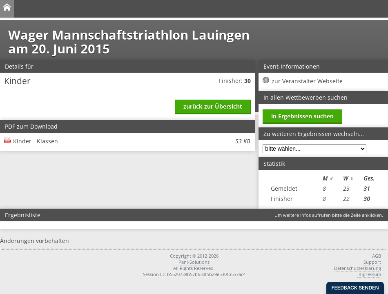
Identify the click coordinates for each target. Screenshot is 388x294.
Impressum (369, 274)
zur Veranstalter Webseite (307, 81)
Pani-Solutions (194, 262)
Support (372, 262)
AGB (376, 256)
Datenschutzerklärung (357, 268)
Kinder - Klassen (131, 141)
